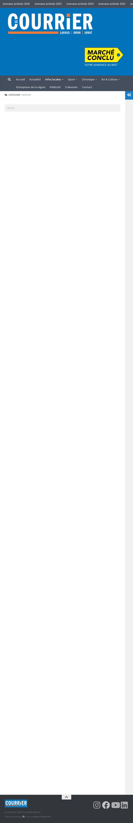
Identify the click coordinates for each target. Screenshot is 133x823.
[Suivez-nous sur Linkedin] (124, 805)
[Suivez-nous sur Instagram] (97, 805)
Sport (71, 79)
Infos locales (53, 79)
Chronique (88, 79)
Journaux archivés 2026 (16, 4)
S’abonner (71, 87)
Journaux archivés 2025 (48, 4)
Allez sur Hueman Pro (42, 816)
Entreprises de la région (30, 87)
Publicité (55, 87)
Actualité (35, 79)
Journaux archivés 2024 (80, 4)
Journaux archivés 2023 (111, 4)
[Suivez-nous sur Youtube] (115, 805)
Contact (87, 87)
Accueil (20, 79)
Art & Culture (109, 79)
